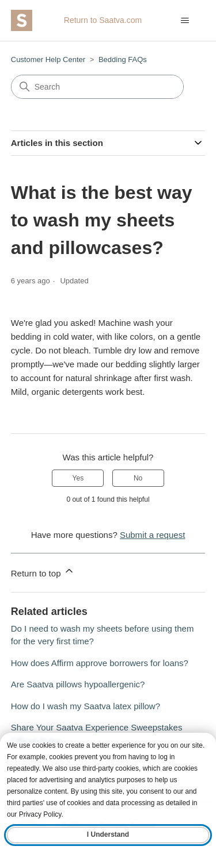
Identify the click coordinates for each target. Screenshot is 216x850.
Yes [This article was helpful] (78, 478)
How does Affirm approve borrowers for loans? (99, 663)
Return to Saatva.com (103, 20)
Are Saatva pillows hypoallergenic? (78, 684)
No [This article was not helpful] (138, 478)
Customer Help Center (48, 59)
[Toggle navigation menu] (184, 20)
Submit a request (152, 535)
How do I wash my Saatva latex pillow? (85, 706)
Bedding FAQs (122, 59)
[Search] (97, 86)
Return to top (43, 571)
